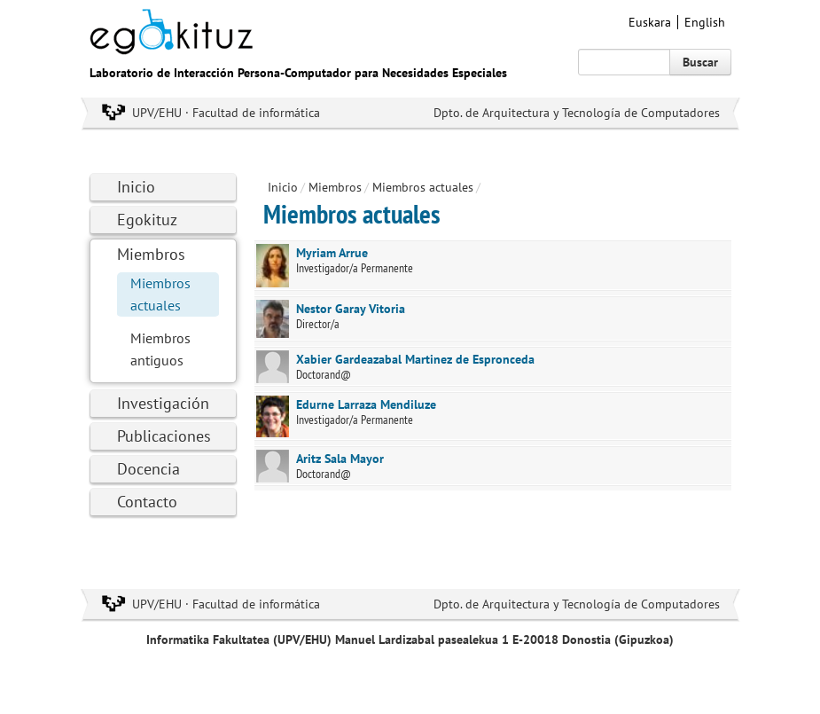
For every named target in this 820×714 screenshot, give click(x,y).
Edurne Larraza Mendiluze (366, 404)
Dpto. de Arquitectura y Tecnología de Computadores (576, 113)
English (704, 22)
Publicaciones (164, 436)
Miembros (151, 254)
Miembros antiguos (160, 349)
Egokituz (147, 219)
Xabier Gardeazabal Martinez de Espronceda (415, 359)
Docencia (148, 469)
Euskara (650, 22)
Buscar (700, 62)
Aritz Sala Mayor (340, 459)
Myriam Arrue (332, 253)
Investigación (163, 403)
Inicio (136, 187)
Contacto (147, 501)
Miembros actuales (160, 294)
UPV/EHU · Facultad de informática (226, 113)
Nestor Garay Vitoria (350, 309)
